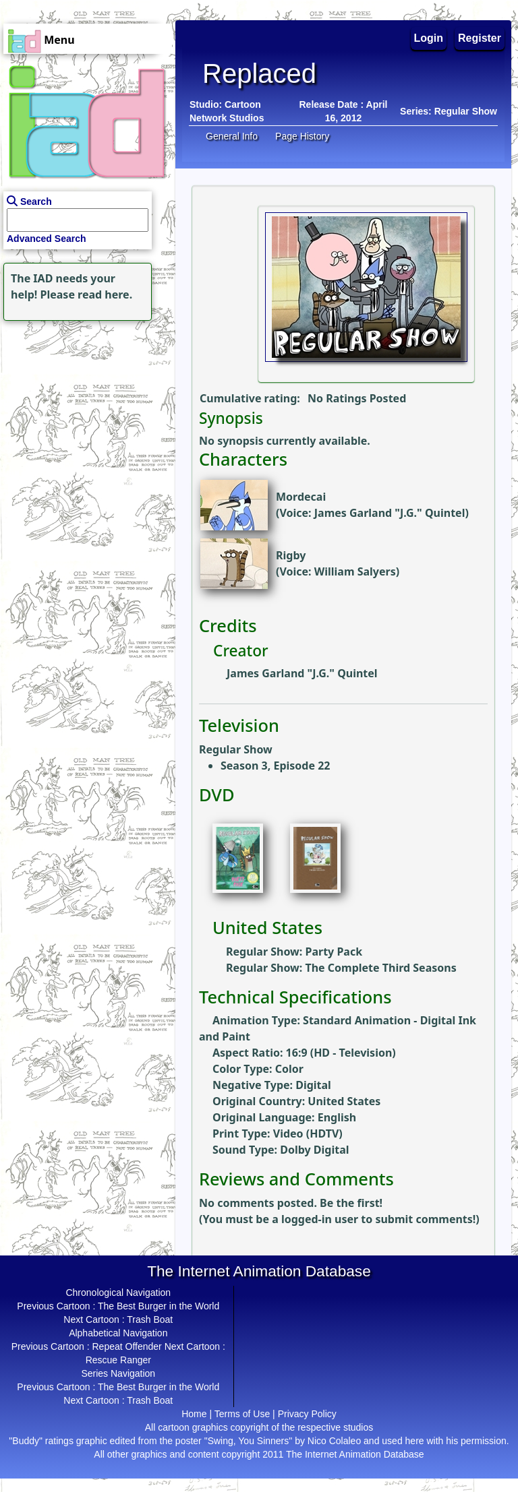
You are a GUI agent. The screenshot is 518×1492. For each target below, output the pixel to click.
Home (193, 1413)
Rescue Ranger (118, 1360)
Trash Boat (150, 1319)
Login (429, 38)
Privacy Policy (307, 1413)
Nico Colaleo (334, 1440)
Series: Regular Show (448, 111)
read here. (105, 294)
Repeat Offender (127, 1346)
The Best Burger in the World (158, 1306)
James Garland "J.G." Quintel (389, 512)
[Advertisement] (84, 408)
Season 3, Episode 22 (275, 765)
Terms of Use (242, 1413)
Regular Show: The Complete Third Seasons (341, 967)
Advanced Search (46, 238)
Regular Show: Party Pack (294, 951)
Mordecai (301, 496)
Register (479, 38)
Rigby (291, 555)
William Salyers (355, 571)
